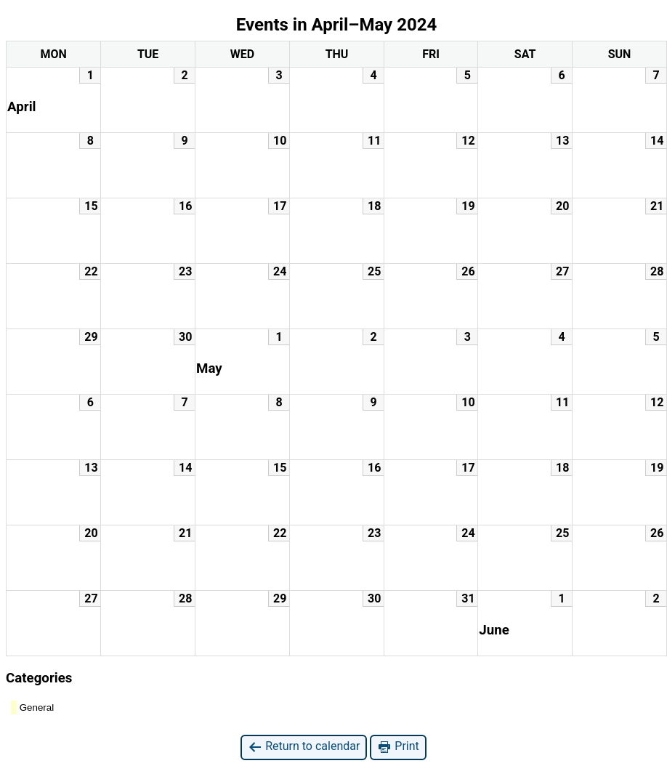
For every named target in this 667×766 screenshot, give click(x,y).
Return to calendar (304, 746)
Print (398, 746)
